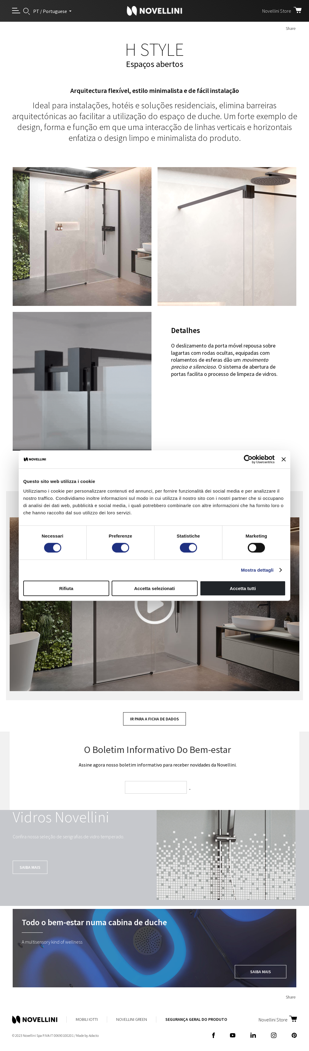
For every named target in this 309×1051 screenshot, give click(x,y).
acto (93, 1035)
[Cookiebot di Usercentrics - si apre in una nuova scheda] (248, 459)
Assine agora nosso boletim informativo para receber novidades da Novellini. (158, 765)
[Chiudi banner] (284, 459)
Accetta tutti (243, 588)
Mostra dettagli (257, 570)
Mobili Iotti (87, 1019)
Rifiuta (66, 588)
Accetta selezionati (154, 588)
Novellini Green (131, 1019)
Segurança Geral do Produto (196, 1019)
